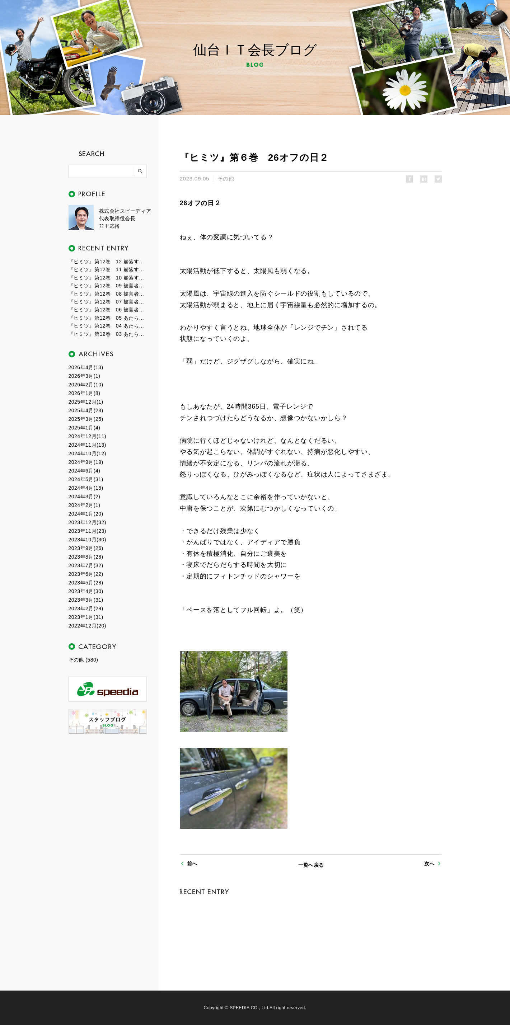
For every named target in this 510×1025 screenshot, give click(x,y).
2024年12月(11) (87, 436)
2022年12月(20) (87, 626)
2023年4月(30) (86, 591)
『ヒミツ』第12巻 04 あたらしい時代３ (108, 326)
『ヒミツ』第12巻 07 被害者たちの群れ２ (108, 302)
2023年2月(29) (86, 608)
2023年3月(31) (86, 600)
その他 (225, 178)
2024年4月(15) (86, 488)
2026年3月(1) (84, 376)
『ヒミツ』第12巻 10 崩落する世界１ (108, 278)
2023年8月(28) (86, 557)
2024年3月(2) (84, 496)
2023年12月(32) (87, 522)
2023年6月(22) (86, 574)
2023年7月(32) (86, 565)
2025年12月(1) (86, 402)
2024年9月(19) (86, 462)
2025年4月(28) (86, 410)
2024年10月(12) (87, 453)
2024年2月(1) (84, 505)
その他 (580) (83, 660)
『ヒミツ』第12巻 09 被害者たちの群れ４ (108, 285)
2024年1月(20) (86, 514)
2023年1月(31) (86, 617)
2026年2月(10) (86, 384)
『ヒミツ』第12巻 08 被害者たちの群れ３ (108, 294)
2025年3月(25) (86, 419)
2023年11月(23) (87, 531)
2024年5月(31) (86, 479)
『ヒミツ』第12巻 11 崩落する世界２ (108, 269)
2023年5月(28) (86, 583)
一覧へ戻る (311, 865)
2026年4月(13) (86, 367)
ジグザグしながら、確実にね (270, 361)
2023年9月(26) (86, 548)
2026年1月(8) (84, 393)
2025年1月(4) (84, 428)
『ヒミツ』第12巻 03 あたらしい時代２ (108, 334)
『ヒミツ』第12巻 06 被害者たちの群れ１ (108, 309)
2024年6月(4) (84, 471)
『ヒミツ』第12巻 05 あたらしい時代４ (108, 318)
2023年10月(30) (87, 539)
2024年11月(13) (87, 445)
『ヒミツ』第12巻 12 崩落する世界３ (108, 261)
